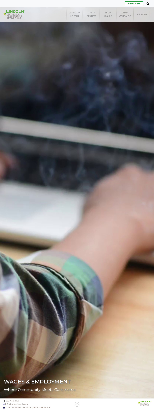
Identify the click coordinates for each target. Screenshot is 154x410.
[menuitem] (74, 14)
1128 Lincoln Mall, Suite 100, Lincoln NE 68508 (28, 407)
